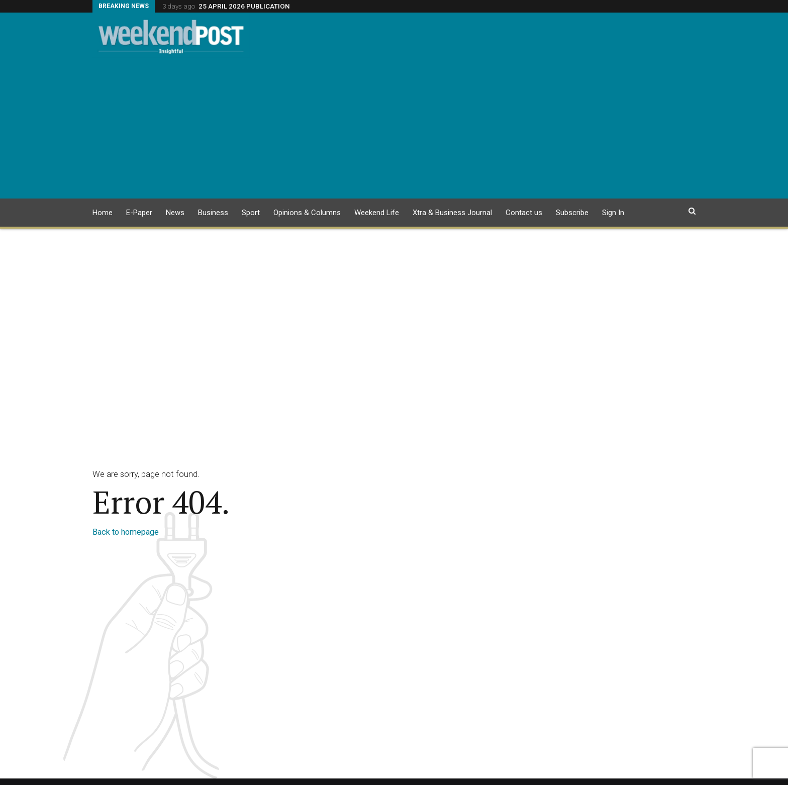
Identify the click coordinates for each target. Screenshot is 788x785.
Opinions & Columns (307, 212)
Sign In (613, 212)
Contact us (524, 212)
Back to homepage (125, 532)
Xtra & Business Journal (452, 212)
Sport (251, 212)
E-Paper (139, 212)
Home (102, 212)
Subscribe (572, 212)
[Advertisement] (394, 128)
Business (213, 212)
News (175, 212)
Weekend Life (376, 212)
